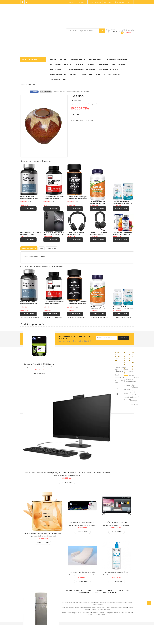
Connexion (107, 2)
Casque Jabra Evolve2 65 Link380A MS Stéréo (75, 233)
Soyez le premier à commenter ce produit (84, 104)
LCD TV (130, 612)
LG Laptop (93, 609)
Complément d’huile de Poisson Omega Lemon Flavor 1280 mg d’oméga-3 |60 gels (123, 202)
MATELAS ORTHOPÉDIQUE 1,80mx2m (82, 572)
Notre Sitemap (134, 395)
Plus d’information (29, 248)
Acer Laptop (75, 607)
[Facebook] (22, 2)
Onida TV (95, 612)
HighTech (127, 389)
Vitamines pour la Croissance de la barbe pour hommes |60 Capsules (77, 197)
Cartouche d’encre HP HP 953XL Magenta (39, 364)
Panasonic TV (86, 612)
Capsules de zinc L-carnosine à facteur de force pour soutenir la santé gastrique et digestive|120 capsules (53, 197)
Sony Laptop (105, 607)
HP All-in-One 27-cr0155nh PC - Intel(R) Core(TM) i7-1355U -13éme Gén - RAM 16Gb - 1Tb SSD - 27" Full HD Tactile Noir (67, 472)
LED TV (125, 612)
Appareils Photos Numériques (117, 602)
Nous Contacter (135, 386)
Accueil (22, 85)
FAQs (133, 390)
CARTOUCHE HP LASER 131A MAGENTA (82, 522)
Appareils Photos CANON (86, 602)
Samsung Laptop (85, 607)
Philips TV (110, 612)
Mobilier (126, 393)
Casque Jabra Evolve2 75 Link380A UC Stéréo (98, 233)
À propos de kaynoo (74, 590)
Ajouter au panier (28, 208)
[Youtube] (27, 2)
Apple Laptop (66, 607)
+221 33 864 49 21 (116, 32)
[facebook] (117, 388)
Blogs (110, 590)
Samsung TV (72, 612)
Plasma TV (91, 614)
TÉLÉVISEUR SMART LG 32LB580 (116, 522)
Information (83, 592)
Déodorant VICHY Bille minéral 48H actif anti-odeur (30, 233)
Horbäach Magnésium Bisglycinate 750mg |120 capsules (28, 197)
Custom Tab (51, 248)
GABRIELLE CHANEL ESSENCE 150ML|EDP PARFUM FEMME (43, 533)
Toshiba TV (102, 612)
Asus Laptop (123, 607)
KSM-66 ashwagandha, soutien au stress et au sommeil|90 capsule (98, 202)
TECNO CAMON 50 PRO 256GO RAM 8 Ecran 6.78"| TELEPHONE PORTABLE (53, 233)
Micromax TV (118, 612)
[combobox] (85, 30)
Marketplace (82, 2)
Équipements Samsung (70, 602)
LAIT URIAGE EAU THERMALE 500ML (116, 572)
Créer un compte (119, 2)
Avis (41, 248)
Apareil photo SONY (101, 602)
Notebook (107, 609)
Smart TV (104, 614)
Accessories (114, 607)
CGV (133, 381)
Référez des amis (45, 91)
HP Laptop (100, 609)
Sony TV (64, 612)
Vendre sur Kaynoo (95, 2)
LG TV (79, 612)
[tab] (28, 248)
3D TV (98, 614)
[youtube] (117, 393)
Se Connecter (135, 376)
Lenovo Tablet (96, 607)
